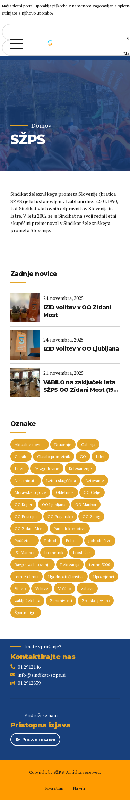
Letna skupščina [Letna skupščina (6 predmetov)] (61, 480)
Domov (41, 125)
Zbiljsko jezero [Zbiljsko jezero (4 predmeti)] (96, 600)
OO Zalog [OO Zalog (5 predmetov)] (91, 516)
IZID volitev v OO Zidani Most (77, 311)
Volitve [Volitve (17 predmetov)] (41, 588)
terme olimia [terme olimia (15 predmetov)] (26, 576)
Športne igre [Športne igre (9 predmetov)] (26, 612)
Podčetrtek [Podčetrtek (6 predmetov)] (25, 540)
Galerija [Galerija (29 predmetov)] (88, 444)
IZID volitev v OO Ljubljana (81, 348)
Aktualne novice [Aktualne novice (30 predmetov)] (30, 444)
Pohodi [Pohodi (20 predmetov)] (72, 540)
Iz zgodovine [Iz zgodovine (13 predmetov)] (46, 468)
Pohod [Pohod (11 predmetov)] (50, 540)
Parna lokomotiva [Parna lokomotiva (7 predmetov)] (70, 528)
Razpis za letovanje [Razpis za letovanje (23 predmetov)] (33, 564)
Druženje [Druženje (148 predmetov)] (62, 444)
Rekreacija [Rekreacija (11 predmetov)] (69, 564)
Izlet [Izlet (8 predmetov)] (100, 456)
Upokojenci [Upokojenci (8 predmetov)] (103, 576)
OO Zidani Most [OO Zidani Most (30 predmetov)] (29, 528)
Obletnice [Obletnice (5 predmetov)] (65, 492)
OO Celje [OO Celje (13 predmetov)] (92, 492)
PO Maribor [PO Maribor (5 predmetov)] (25, 552)
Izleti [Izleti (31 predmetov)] (20, 468)
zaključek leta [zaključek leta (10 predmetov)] (27, 600)
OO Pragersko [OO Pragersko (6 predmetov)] (60, 516)
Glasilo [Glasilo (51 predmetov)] (21, 456)
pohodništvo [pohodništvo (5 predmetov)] (99, 540)
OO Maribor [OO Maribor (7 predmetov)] (85, 504)
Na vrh (79, 788)
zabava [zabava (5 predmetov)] (87, 588)
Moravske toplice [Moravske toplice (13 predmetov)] (30, 492)
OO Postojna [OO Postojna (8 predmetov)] (26, 516)
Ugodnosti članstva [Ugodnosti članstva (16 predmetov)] (66, 576)
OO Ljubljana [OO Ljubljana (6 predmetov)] (54, 504)
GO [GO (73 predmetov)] (83, 456)
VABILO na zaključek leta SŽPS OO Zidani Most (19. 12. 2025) (79, 386)
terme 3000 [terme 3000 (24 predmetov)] (99, 564)
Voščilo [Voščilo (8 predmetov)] (64, 588)
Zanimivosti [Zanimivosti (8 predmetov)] (61, 600)
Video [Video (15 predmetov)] (20, 588)
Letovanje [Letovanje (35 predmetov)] (95, 480)
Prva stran (54, 788)
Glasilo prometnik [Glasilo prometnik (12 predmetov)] (53, 456)
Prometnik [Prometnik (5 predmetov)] (53, 552)
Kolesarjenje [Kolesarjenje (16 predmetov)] (80, 468)
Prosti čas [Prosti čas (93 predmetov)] (82, 552)
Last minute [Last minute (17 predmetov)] (26, 480)
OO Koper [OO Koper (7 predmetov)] (23, 504)
